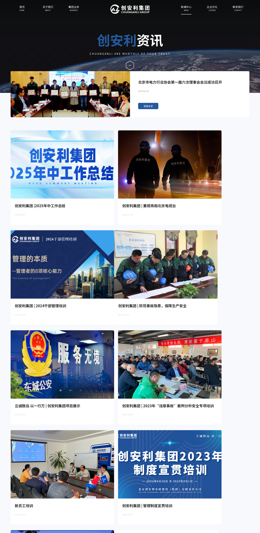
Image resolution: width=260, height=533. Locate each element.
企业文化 (67, 501)
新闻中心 (51, 501)
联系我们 (82, 501)
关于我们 (20, 501)
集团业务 (36, 501)
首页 (7, 501)
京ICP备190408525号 (243, 520)
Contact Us (239, 503)
